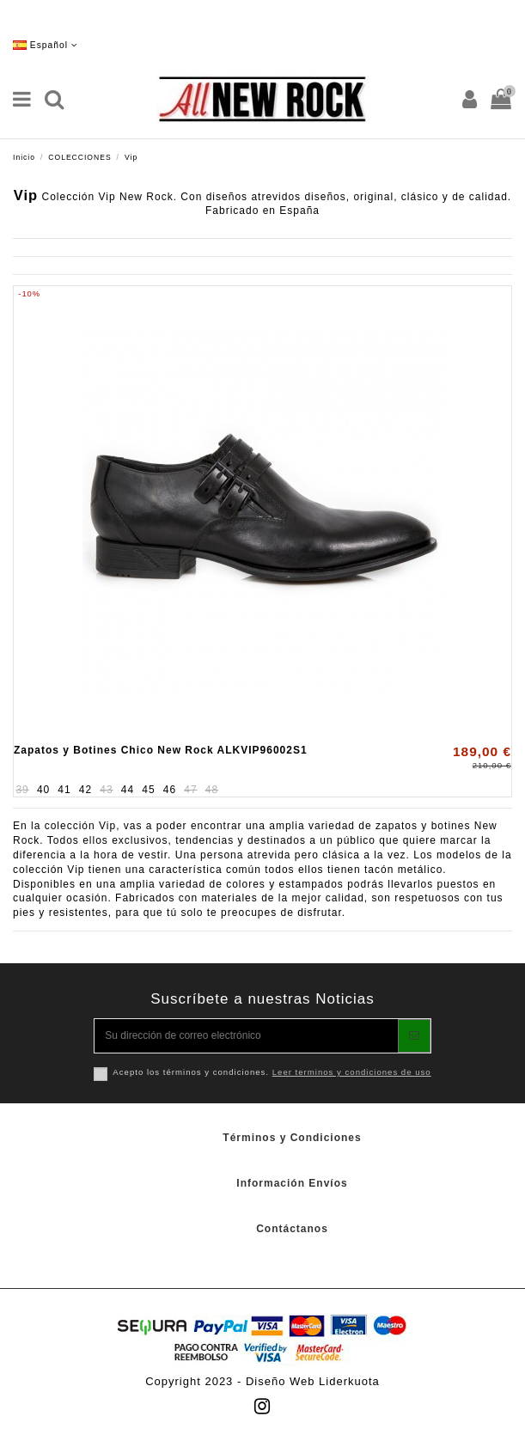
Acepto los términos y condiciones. (271, 1072)
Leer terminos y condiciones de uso (351, 1072)
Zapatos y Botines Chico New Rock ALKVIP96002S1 (161, 750)
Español (45, 45)
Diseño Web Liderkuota (313, 1381)
